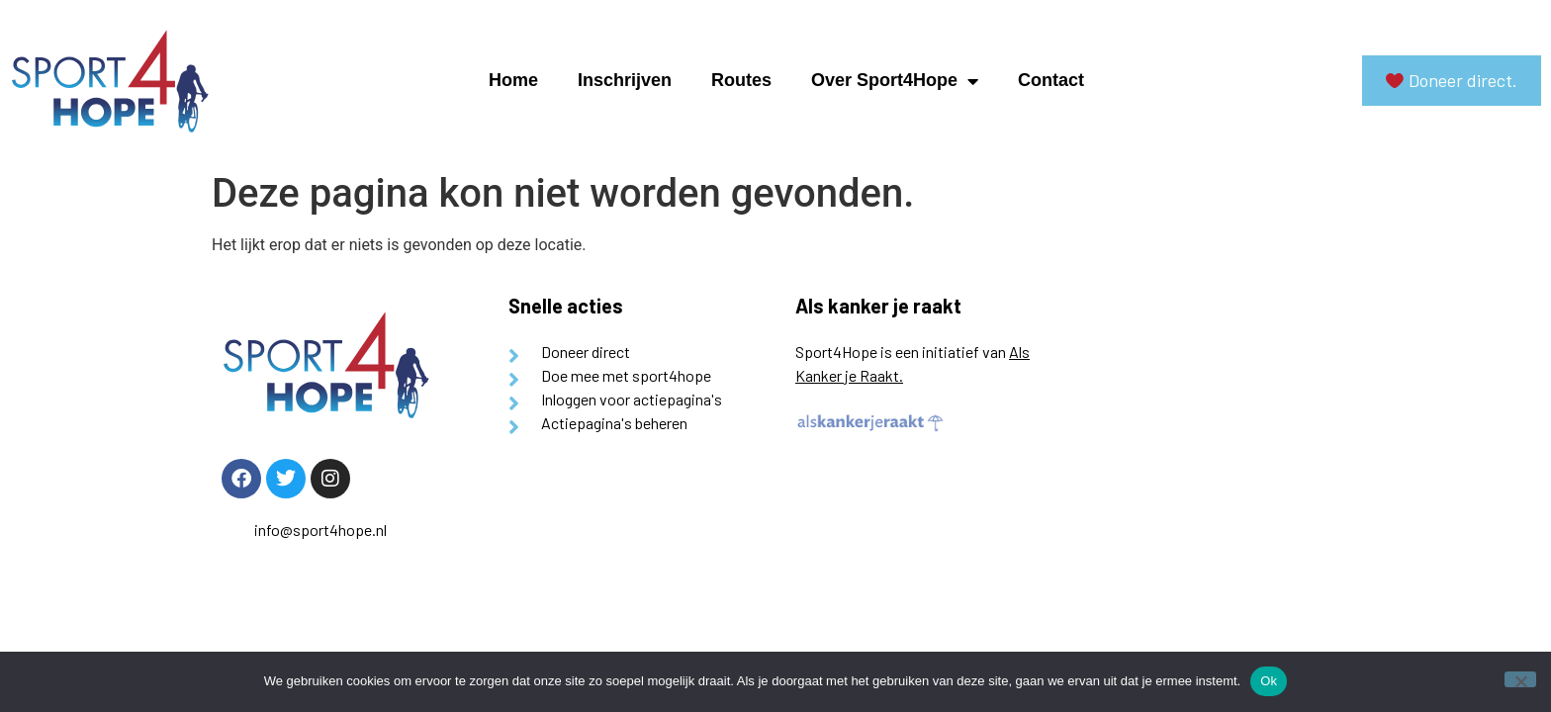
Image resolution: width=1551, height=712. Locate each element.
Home (513, 80)
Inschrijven (625, 80)
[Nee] (1520, 679)
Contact (1051, 80)
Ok (1268, 680)
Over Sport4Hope (894, 81)
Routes (741, 80)
